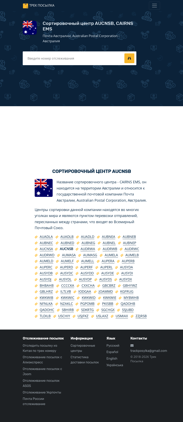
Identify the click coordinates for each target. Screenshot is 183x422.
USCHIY (64, 316)
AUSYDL (65, 279)
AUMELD (46, 261)
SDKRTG (87, 309)
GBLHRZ (46, 291)
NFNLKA (46, 303)
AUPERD (66, 267)
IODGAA (84, 291)
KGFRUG (126, 291)
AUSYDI (127, 273)
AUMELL (87, 261)
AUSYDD (87, 273)
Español (112, 352)
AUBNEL (109, 242)
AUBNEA (108, 236)
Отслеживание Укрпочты (42, 392)
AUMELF (67, 261)
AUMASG (90, 255)
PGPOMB (87, 303)
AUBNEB (129, 236)
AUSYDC (66, 273)
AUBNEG (88, 242)
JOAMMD (106, 291)
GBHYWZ (130, 285)
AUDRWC (132, 248)
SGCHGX (108, 309)
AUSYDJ (45, 279)
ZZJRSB (141, 316)
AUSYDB (46, 273)
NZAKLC (66, 303)
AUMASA (69, 255)
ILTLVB (65, 291)
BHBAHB (47, 285)
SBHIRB (68, 309)
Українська (114, 365)
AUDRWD (47, 255)
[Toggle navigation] (154, 6)
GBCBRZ (108, 285)
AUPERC (46, 267)
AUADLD (87, 236)
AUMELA (111, 255)
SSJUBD (128, 309)
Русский (112, 345)
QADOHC (47, 309)
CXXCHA (88, 285)
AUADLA (46, 236)
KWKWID (88, 297)
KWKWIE (109, 297)
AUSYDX (125, 279)
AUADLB (67, 236)
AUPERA (108, 261)
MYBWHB (131, 297)
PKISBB (107, 303)
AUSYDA (126, 267)
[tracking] (129, 58)
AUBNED (67, 242)
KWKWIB (46, 297)
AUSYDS (105, 279)
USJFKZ (83, 316)
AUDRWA (88, 248)
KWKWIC (67, 297)
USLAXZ (102, 316)
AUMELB (132, 255)
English (111, 358)
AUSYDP (85, 279)
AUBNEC (46, 242)
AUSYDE (107, 273)
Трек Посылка (41, 5)
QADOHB (128, 303)
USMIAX (122, 316)
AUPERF (86, 267)
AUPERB (128, 261)
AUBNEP (129, 242)
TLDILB (45, 316)
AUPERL (106, 267)
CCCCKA (67, 285)
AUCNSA (46, 248)
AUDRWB (110, 248)
